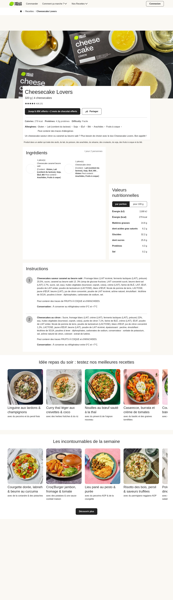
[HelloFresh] (15, 4)
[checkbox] (26, 103)
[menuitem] (16, 4)
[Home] (21, 11)
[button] (64, 152)
